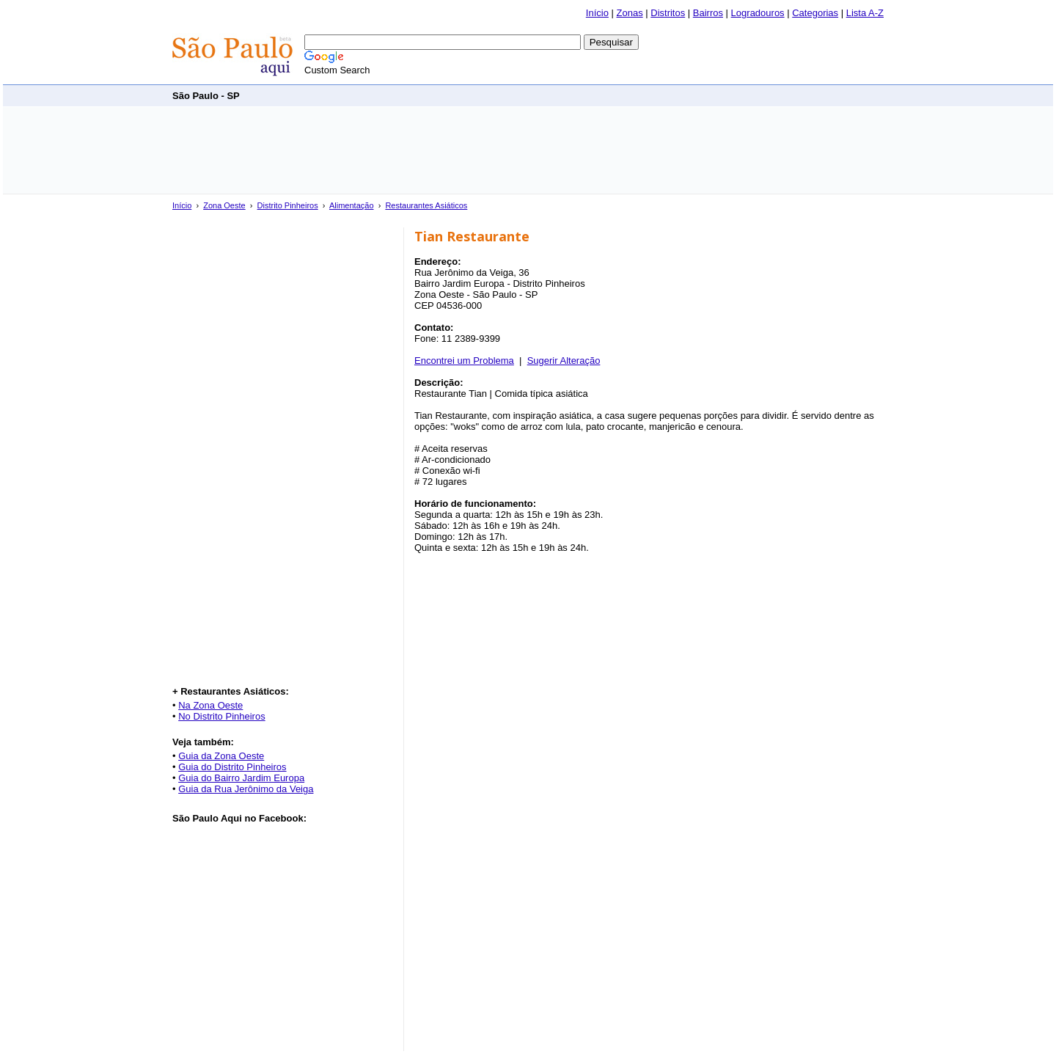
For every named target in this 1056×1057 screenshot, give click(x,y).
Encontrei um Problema (464, 360)
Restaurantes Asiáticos (426, 205)
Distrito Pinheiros (287, 205)
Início (597, 12)
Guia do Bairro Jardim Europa (241, 777)
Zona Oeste (224, 205)
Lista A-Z (865, 12)
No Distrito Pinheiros (221, 716)
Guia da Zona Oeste (221, 755)
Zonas (630, 12)
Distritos (667, 12)
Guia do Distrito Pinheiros (232, 766)
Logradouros (758, 12)
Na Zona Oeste (210, 705)
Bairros (708, 12)
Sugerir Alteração (564, 360)
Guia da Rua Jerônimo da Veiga (245, 788)
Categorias (815, 12)
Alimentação (351, 205)
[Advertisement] (617, 94)
